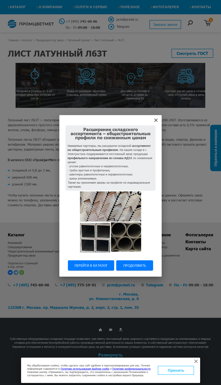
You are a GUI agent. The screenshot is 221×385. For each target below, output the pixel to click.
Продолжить (134, 265)
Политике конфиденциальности (131, 368)
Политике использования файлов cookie (85, 368)
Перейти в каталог (91, 265)
